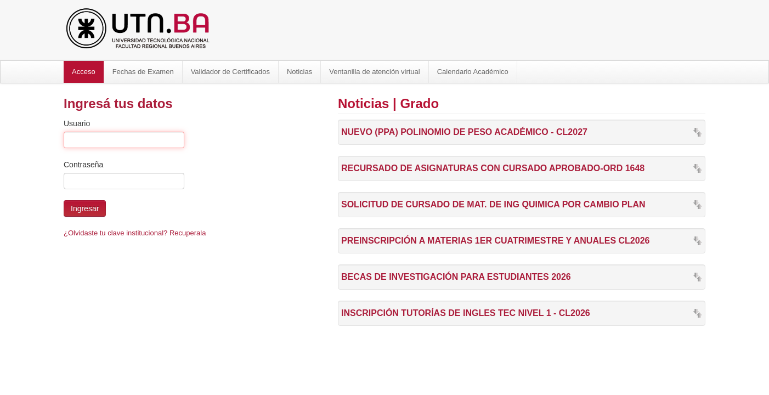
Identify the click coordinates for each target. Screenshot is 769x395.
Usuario (77, 123)
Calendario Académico (472, 71)
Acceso (83, 71)
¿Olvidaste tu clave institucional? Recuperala (135, 233)
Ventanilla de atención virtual (374, 71)
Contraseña (83, 164)
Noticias (299, 71)
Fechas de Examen (143, 71)
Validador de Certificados (230, 71)
